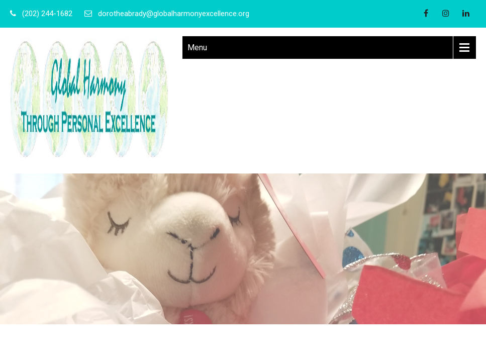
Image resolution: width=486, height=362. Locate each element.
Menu (197, 47)
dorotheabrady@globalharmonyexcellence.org (173, 13)
